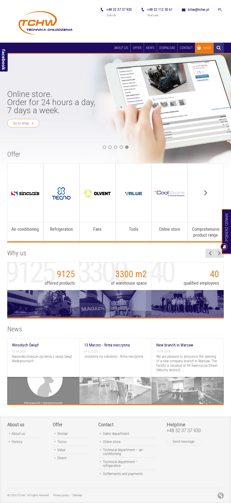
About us (15, 424)
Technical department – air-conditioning (123, 452)
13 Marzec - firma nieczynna (107, 345)
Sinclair (62, 433)
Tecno (62, 441)
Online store (112, 441)
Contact (105, 424)
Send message (183, 441)
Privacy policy (61, 495)
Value (61, 450)
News (14, 329)
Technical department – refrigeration (120, 463)
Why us (16, 253)
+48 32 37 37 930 (184, 430)
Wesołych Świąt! (25, 345)
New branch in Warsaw (174, 345)
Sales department (116, 433)
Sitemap (77, 495)
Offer (13, 154)
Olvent (62, 458)
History (17, 441)
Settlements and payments (123, 473)
